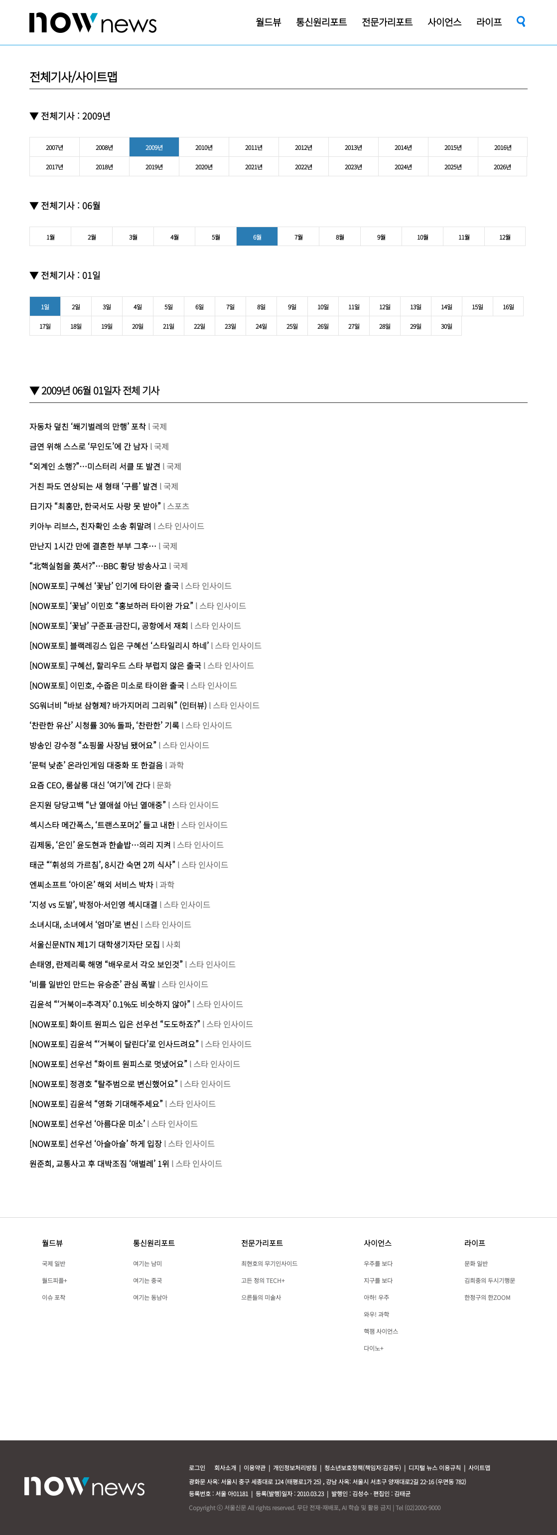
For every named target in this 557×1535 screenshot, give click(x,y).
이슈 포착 (53, 1297)
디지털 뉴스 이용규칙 (435, 1467)
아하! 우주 (376, 1297)
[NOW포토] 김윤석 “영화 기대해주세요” (96, 1104)
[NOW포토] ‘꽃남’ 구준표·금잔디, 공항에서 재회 (108, 626)
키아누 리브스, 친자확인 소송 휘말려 (90, 526)
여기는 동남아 (150, 1297)
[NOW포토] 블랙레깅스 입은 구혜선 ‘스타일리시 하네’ (119, 645)
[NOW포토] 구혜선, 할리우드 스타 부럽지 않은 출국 (115, 665)
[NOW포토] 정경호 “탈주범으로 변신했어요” (103, 1084)
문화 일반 (476, 1263)
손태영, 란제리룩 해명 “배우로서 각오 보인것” (106, 964)
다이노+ (373, 1348)
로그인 (197, 1467)
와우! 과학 (376, 1314)
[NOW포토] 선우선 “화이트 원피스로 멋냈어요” (108, 1064)
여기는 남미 (147, 1263)
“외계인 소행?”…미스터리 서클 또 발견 (95, 466)
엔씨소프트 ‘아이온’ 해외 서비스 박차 (91, 885)
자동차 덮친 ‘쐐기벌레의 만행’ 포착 (87, 426)
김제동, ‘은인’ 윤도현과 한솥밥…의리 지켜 (100, 845)
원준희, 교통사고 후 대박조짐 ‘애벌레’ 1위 (99, 1163)
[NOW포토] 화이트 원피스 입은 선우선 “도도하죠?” (114, 1024)
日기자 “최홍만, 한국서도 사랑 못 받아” (95, 506)
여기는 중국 (147, 1280)
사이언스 (378, 1243)
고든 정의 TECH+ (262, 1280)
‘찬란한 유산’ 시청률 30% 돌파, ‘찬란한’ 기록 (104, 725)
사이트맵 (479, 1467)
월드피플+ (54, 1280)
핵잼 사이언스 (381, 1331)
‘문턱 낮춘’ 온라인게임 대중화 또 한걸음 (96, 765)
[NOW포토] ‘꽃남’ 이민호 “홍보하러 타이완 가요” (111, 606)
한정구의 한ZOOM (487, 1297)
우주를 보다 (378, 1263)
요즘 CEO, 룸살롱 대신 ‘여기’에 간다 (90, 785)
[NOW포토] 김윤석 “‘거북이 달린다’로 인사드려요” (114, 1044)
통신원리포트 (154, 1243)
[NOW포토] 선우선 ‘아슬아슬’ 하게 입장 (95, 1144)
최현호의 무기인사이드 (269, 1263)
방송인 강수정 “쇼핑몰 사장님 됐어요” (92, 745)
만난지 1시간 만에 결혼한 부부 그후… (92, 546)
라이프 (474, 1243)
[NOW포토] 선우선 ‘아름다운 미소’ (87, 1124)
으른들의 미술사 (261, 1297)
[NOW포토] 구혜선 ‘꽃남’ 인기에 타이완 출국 (104, 586)
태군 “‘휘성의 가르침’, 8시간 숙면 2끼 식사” (102, 865)
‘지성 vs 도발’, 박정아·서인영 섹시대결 (94, 904)
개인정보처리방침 (295, 1467)
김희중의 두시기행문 (489, 1280)
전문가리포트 (262, 1243)
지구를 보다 (378, 1280)
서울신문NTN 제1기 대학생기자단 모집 (94, 944)
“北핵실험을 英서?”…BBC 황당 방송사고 (99, 566)
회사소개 (225, 1467)
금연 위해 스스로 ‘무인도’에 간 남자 (89, 446)
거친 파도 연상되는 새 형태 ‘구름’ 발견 (93, 486)
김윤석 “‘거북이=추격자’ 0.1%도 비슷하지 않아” (109, 1004)
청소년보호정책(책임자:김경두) (362, 1467)
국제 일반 (53, 1263)
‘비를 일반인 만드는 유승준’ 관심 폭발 (92, 984)
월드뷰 (52, 1243)
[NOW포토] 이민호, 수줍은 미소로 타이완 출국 (107, 685)
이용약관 (255, 1467)
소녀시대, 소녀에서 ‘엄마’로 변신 (84, 924)
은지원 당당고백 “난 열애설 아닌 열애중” (98, 805)
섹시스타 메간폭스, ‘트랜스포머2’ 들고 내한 (102, 825)
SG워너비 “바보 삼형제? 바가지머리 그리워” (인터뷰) (118, 705)
